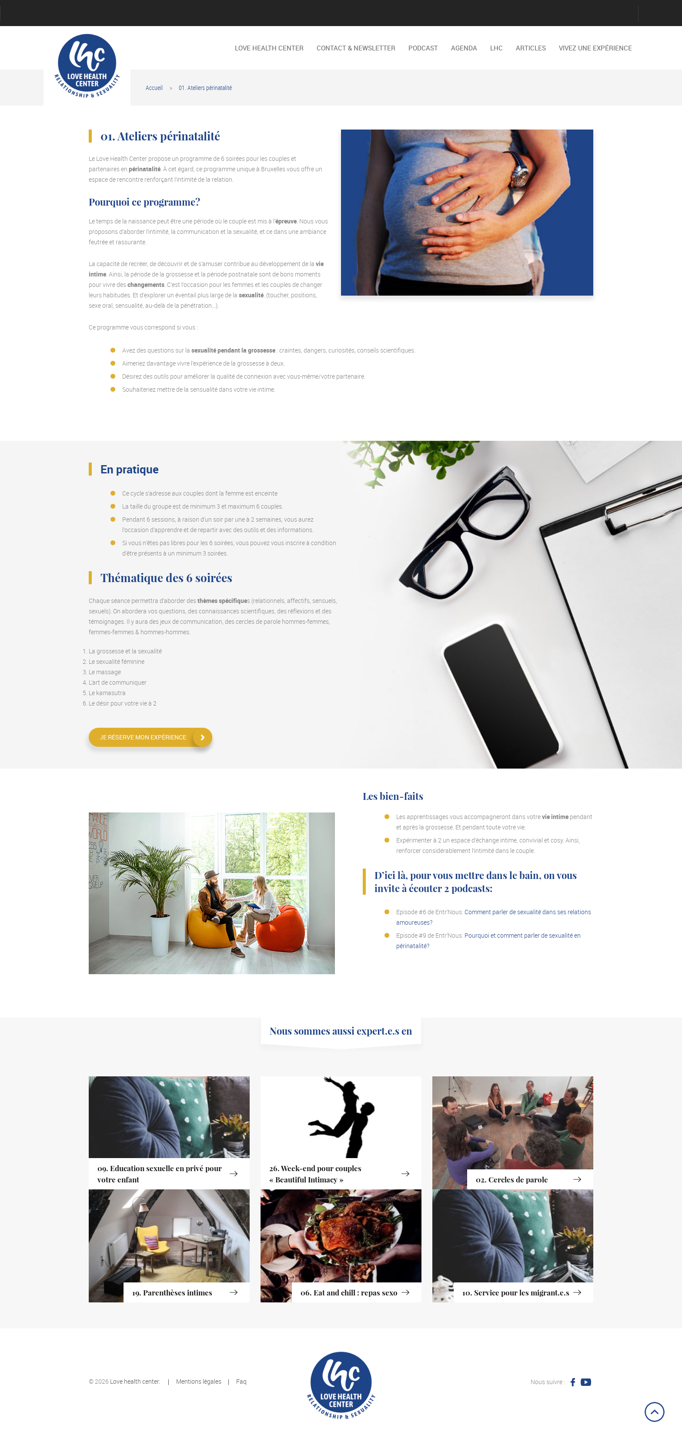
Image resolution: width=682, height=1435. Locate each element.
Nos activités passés (253, 14)
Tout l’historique (405, 14)
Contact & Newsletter (356, 47)
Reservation (383, 14)
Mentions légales (231, 14)
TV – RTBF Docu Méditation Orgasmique (557, 14)
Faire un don (122, 14)
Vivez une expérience (448, 14)
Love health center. (135, 1381)
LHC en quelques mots (166, 14)
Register (361, 14)
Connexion (57, 14)
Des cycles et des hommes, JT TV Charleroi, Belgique (579, 14)
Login (187, 14)
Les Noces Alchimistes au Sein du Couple (514, 14)
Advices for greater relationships (470, 14)
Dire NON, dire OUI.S (492, 14)
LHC (496, 47)
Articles (531, 47)
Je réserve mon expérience (143, 737)
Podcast (296, 14)
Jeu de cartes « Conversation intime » (144, 14)
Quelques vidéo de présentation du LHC (535, 14)
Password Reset (274, 14)
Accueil (154, 87)
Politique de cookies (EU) (340, 14)
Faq (241, 1381)
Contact (79, 14)
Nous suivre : (548, 1382)
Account (13, 14)
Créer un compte (100, 14)
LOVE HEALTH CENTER (209, 14)
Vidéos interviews (427, 14)
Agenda (35, 14)
